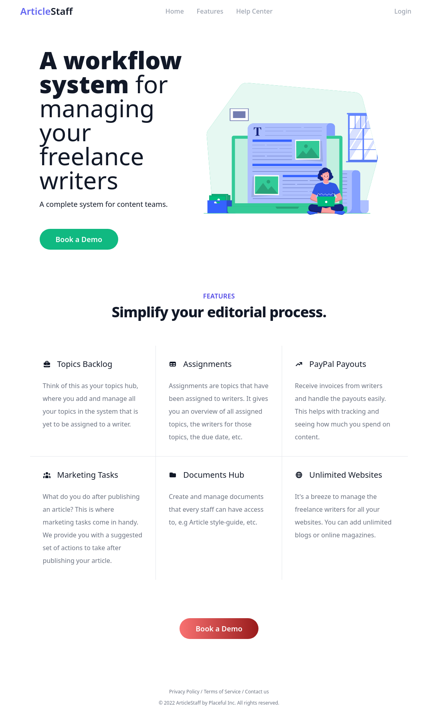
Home (175, 11)
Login (403, 11)
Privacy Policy (184, 691)
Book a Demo (79, 239)
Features (210, 11)
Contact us (257, 691)
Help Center (254, 11)
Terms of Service (222, 691)
